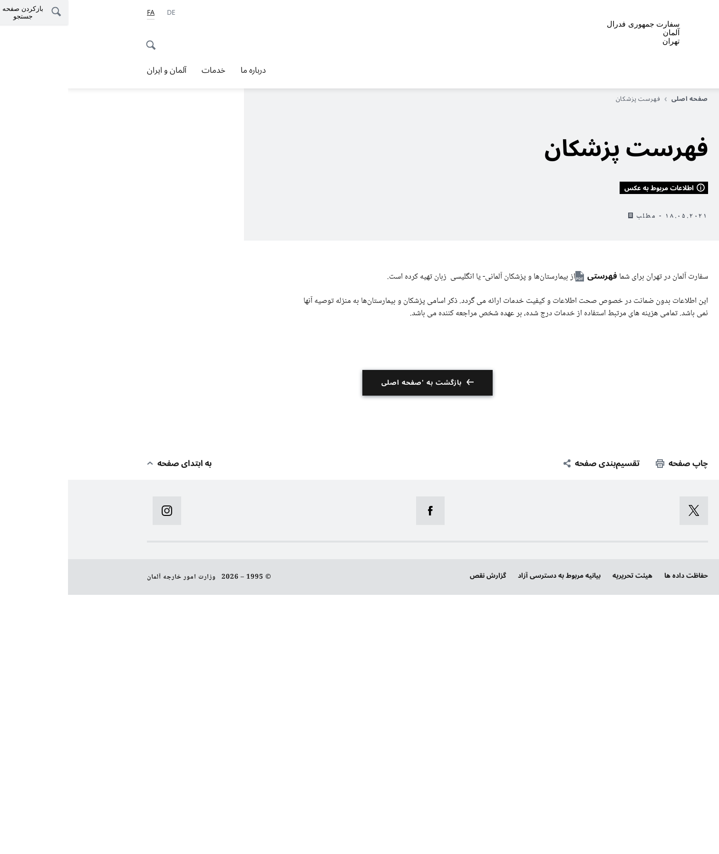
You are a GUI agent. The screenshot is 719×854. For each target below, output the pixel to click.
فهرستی (534, 536)
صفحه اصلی (618, 99)
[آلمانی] (103, 13)
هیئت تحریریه (564, 835)
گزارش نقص (420, 835)
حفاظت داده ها (618, 835)
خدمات (145, 70)
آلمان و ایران (98, 70)
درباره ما (185, 70)
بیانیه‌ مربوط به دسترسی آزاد (491, 835)
